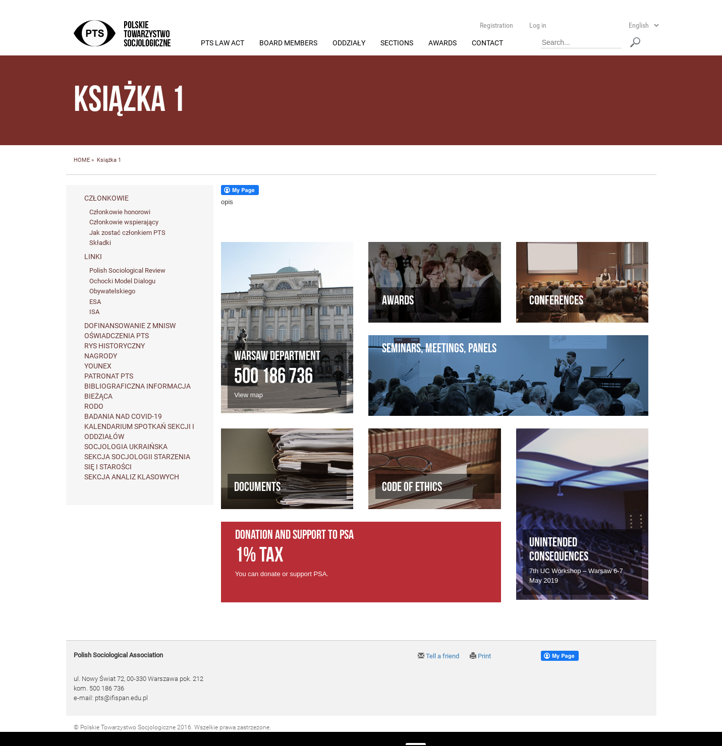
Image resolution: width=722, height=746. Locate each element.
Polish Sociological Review (127, 271)
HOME (82, 160)
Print (480, 656)
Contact (487, 43)
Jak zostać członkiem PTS (127, 232)
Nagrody (100, 356)
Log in (537, 25)
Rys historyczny (114, 346)
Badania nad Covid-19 (123, 416)
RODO (93, 406)
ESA (95, 301)
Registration (496, 25)
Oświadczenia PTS (116, 336)
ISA (94, 312)
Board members (288, 43)
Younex (98, 366)
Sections (396, 43)
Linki (93, 257)
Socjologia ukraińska (126, 447)
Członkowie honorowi (119, 212)
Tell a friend (438, 656)
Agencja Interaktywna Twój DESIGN (145, 736)
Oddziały (348, 43)
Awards (442, 43)
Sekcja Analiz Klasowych (131, 477)
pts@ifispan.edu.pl (121, 698)
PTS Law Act (222, 43)
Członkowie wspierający (123, 222)
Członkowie (106, 198)
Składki (100, 243)
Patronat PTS (108, 376)
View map (248, 395)
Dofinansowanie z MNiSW (130, 326)
